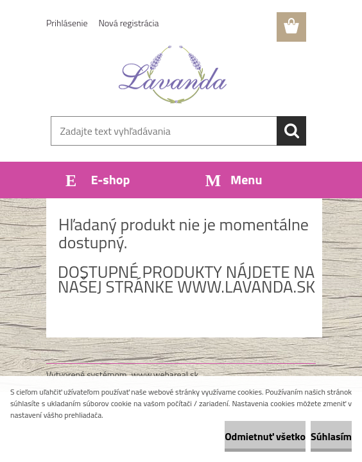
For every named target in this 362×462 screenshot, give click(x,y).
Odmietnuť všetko (265, 436)
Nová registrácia (129, 23)
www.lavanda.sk (246, 286)
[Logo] (173, 74)
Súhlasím (331, 436)
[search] (291, 131)
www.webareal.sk (165, 374)
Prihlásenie (67, 23)
